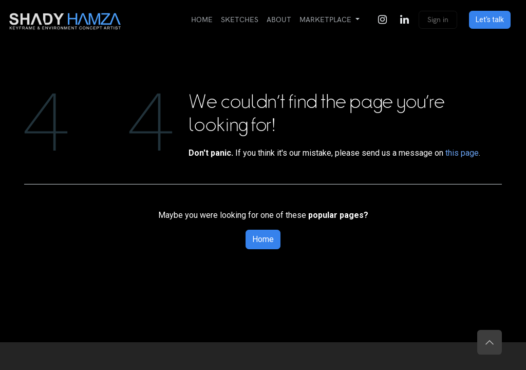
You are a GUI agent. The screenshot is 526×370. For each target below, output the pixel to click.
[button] (489, 342)
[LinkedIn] (404, 19)
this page (462, 153)
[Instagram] (382, 19)
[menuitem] (202, 19)
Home (263, 239)
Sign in (437, 19)
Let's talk (490, 19)
